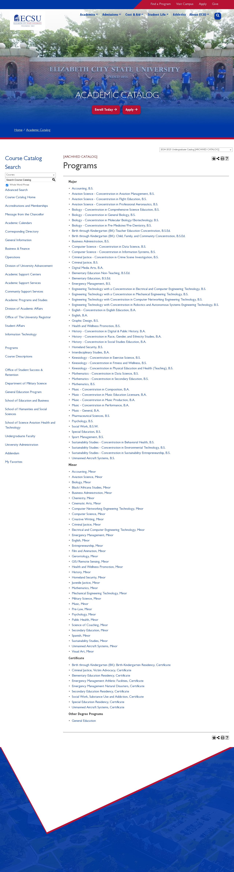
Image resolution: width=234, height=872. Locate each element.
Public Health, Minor (85, 620)
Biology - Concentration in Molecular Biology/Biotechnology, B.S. (115, 220)
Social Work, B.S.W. (85, 427)
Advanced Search (16, 190)
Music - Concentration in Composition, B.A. (100, 390)
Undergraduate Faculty (20, 436)
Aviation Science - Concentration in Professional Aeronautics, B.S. (115, 204)
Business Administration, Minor (92, 493)
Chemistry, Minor (83, 498)
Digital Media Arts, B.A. (87, 268)
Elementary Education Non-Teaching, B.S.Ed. (101, 273)
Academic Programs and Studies (26, 300)
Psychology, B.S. (82, 421)
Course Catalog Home (20, 197)
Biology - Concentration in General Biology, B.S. (103, 215)
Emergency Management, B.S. (91, 284)
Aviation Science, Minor (87, 477)
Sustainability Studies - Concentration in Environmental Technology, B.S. (118, 448)
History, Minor (81, 572)
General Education (84, 721)
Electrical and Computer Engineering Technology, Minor (108, 530)
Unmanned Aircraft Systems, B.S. (93, 458)
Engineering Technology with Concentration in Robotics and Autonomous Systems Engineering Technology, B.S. (145, 305)
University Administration (21, 445)
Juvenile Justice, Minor (86, 583)
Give (215, 4)
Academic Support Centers (23, 274)
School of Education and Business (27, 401)
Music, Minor (80, 604)
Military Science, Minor (86, 599)
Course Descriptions (18, 357)
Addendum (12, 453)
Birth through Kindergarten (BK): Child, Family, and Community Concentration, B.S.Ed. (128, 236)
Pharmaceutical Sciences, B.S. (91, 416)
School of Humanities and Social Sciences (26, 412)
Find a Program (161, 4)
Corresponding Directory (22, 232)
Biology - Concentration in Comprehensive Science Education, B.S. (115, 210)
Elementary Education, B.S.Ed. (91, 278)
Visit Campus (184, 4)
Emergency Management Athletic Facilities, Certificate (108, 681)
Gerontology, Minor (85, 556)
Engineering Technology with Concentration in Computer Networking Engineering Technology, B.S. (137, 300)
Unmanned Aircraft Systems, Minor (94, 646)
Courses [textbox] (10, 175)
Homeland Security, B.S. (87, 347)
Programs (11, 348)
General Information (18, 240)
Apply (203, 4)
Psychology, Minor (84, 615)
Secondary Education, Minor (90, 630)
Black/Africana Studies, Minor (91, 488)
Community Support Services (24, 292)
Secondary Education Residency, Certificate (100, 691)
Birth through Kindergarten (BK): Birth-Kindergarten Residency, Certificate (121, 665)
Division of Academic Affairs (24, 309)
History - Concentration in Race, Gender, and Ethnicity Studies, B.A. (116, 337)
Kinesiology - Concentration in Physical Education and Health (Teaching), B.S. (122, 368)
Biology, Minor (81, 482)
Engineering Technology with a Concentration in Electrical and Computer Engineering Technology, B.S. (139, 289)
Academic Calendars (18, 223)
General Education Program (23, 392)
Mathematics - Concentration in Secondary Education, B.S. (110, 379)
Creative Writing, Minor (88, 519)
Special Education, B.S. (86, 432)
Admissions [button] (110, 15)
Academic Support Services (23, 283)
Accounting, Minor (84, 472)
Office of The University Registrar (28, 317)
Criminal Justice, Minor (86, 525)
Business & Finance (17, 249)
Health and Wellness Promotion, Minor (97, 567)
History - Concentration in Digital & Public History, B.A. (109, 331)
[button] (97, 21)
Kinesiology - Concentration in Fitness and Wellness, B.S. (109, 363)
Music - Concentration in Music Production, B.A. (103, 400)
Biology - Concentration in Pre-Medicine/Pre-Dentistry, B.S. (112, 226)
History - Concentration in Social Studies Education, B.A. (109, 342)
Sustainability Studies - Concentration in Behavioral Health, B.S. (113, 442)
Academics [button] (87, 15)
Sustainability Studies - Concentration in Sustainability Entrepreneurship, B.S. (121, 453)
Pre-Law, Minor (82, 609)
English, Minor (81, 540)
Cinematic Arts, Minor (86, 503)
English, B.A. (80, 315)
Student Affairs (15, 326)
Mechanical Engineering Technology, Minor (99, 593)
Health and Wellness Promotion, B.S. (96, 326)
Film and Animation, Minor (89, 551)
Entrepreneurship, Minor (87, 546)
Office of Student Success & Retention (24, 373)
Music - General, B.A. (86, 411)
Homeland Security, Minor (88, 578)
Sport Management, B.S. (88, 437)
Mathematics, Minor (85, 588)
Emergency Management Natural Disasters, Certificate (108, 686)
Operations (12, 257)
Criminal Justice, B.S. (85, 263)
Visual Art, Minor (83, 652)
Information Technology (21, 334)
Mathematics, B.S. (83, 384)
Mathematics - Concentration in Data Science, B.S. (105, 374)
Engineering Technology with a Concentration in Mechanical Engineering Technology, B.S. (130, 294)
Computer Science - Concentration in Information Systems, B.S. (114, 252)
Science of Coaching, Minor (90, 625)
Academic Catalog (38, 130)
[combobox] (196, 150)
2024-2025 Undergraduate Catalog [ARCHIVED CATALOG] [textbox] (190, 150)
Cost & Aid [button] (132, 15)
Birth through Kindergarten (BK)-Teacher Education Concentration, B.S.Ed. (121, 231)
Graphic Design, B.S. (85, 321)
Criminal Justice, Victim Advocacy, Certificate (101, 670)
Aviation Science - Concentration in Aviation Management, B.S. (113, 194)
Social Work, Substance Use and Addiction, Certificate (108, 697)
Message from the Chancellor (24, 214)
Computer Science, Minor (88, 514)
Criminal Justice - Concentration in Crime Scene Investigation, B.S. (115, 257)
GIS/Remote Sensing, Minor (90, 562)
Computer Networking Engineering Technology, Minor (107, 509)
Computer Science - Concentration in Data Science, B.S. (109, 247)
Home (18, 130)
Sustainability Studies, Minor (90, 641)
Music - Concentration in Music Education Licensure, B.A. (109, 395)
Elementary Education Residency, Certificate (101, 676)
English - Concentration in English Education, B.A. (104, 310)
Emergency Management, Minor (92, 535)
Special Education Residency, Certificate (98, 702)
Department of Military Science (26, 383)
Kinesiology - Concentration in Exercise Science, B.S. (106, 358)
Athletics (179, 15)
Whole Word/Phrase (19, 185)
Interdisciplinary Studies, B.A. (91, 352)
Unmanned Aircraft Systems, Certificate (98, 707)
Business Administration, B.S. (90, 241)
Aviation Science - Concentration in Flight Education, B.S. (109, 199)
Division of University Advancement (29, 266)
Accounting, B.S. (82, 189)
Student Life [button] (157, 15)
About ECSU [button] (197, 15)
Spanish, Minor (81, 636)
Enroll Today (104, 110)
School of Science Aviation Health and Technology (30, 425)
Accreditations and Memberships (26, 206)
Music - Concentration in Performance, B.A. (100, 405)
